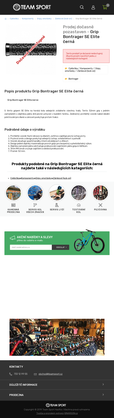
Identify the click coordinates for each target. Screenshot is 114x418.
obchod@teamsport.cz (50, 374)
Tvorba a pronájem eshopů (50, 413)
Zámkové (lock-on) (63, 18)
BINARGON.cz (71, 413)
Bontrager (73, 79)
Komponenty (28, 18)
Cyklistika (14, 18)
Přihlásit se (92, 7)
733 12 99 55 (20, 374)
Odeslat (60, 247)
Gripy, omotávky (44, 18)
